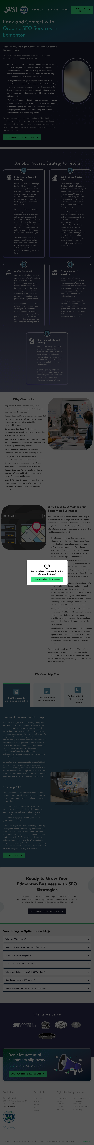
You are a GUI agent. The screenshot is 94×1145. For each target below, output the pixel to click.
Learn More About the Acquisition (47, 579)
